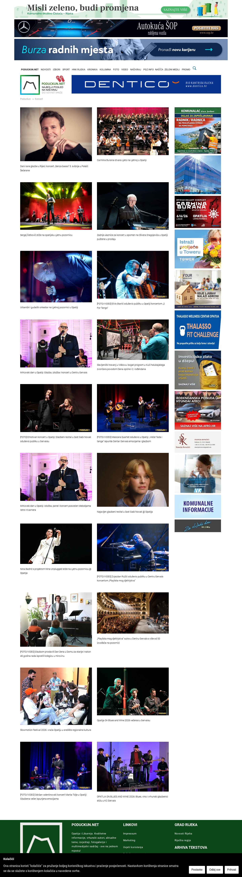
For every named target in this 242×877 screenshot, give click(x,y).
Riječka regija (183, 840)
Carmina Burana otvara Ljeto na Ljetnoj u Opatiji (122, 160)
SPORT (66, 69)
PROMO (186, 69)
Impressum (130, 833)
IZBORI (56, 69)
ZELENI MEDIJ (172, 69)
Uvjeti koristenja (133, 847)
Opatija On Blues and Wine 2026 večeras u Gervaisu (123, 720)
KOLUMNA (105, 69)
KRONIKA (92, 69)
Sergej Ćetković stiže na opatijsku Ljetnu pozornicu (46, 235)
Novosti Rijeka (183, 833)
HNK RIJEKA (78, 69)
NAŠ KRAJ (135, 69)
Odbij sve (214, 869)
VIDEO (124, 69)
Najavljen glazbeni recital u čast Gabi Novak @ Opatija (125, 511)
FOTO (116, 69)
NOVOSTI (46, 69)
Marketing (129, 840)
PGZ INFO (148, 69)
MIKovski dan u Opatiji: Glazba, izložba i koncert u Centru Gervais (53, 372)
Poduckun (25, 99)
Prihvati (231, 869)
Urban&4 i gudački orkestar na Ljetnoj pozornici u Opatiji (49, 307)
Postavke (197, 869)
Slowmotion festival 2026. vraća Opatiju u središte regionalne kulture (55, 730)
